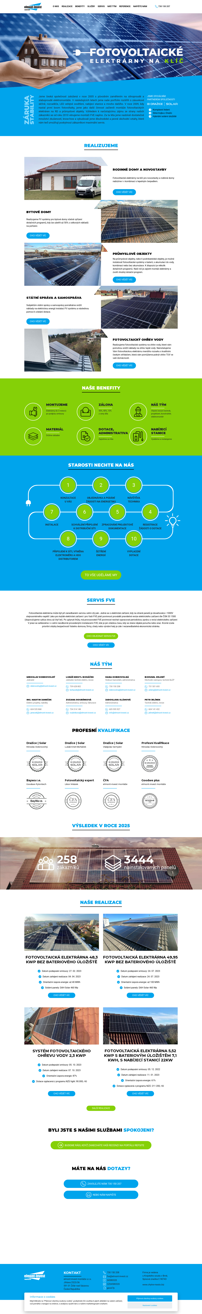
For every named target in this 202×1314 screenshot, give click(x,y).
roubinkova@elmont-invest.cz (83, 713)
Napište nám (140, 6)
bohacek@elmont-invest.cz (82, 690)
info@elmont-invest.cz (119, 713)
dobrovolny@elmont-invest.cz (43, 686)
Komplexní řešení (161, 109)
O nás (56, 6)
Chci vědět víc (124, 192)
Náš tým (111, 6)
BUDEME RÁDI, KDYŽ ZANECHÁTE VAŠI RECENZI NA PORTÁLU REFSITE (101, 1145)
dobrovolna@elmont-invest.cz (122, 690)
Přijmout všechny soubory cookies (149, 1298)
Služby (91, 6)
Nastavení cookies (150, 1305)
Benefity (80, 6)
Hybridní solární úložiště (164, 116)
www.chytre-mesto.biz (153, 1284)
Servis (101, 6)
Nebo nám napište (101, 1195)
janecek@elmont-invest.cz (41, 713)
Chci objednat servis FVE (101, 636)
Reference (125, 6)
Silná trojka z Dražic (162, 113)
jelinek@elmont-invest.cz (159, 713)
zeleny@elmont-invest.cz (159, 690)
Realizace (67, 6)
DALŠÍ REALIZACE (101, 1108)
